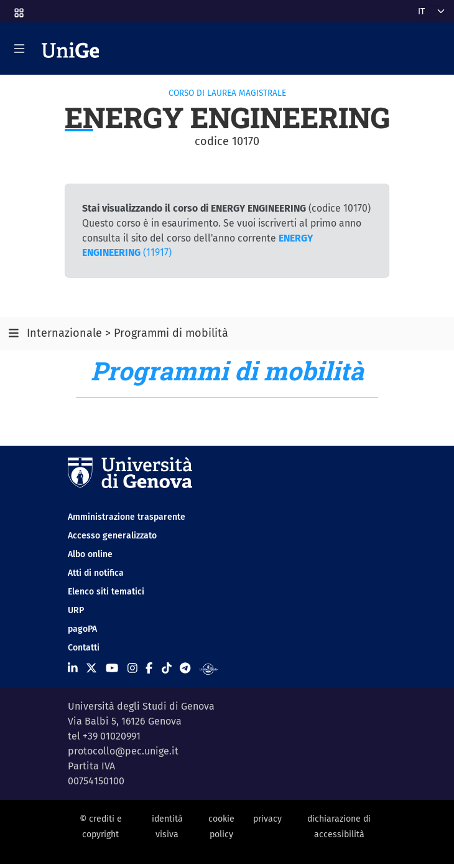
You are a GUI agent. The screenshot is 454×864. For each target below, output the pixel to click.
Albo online (90, 554)
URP (76, 610)
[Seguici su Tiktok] (167, 668)
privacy (267, 819)
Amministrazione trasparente (126, 517)
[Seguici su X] (91, 668)
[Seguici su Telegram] (185, 668)
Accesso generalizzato (112, 535)
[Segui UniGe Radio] (209, 668)
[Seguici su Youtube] (112, 668)
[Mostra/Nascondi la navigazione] (19, 48)
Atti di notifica (96, 573)
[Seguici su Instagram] (132, 668)
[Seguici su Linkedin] (73, 668)
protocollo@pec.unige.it (123, 751)
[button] (18, 9)
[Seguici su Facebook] (149, 668)
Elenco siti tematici (106, 591)
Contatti (84, 647)
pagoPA (82, 629)
